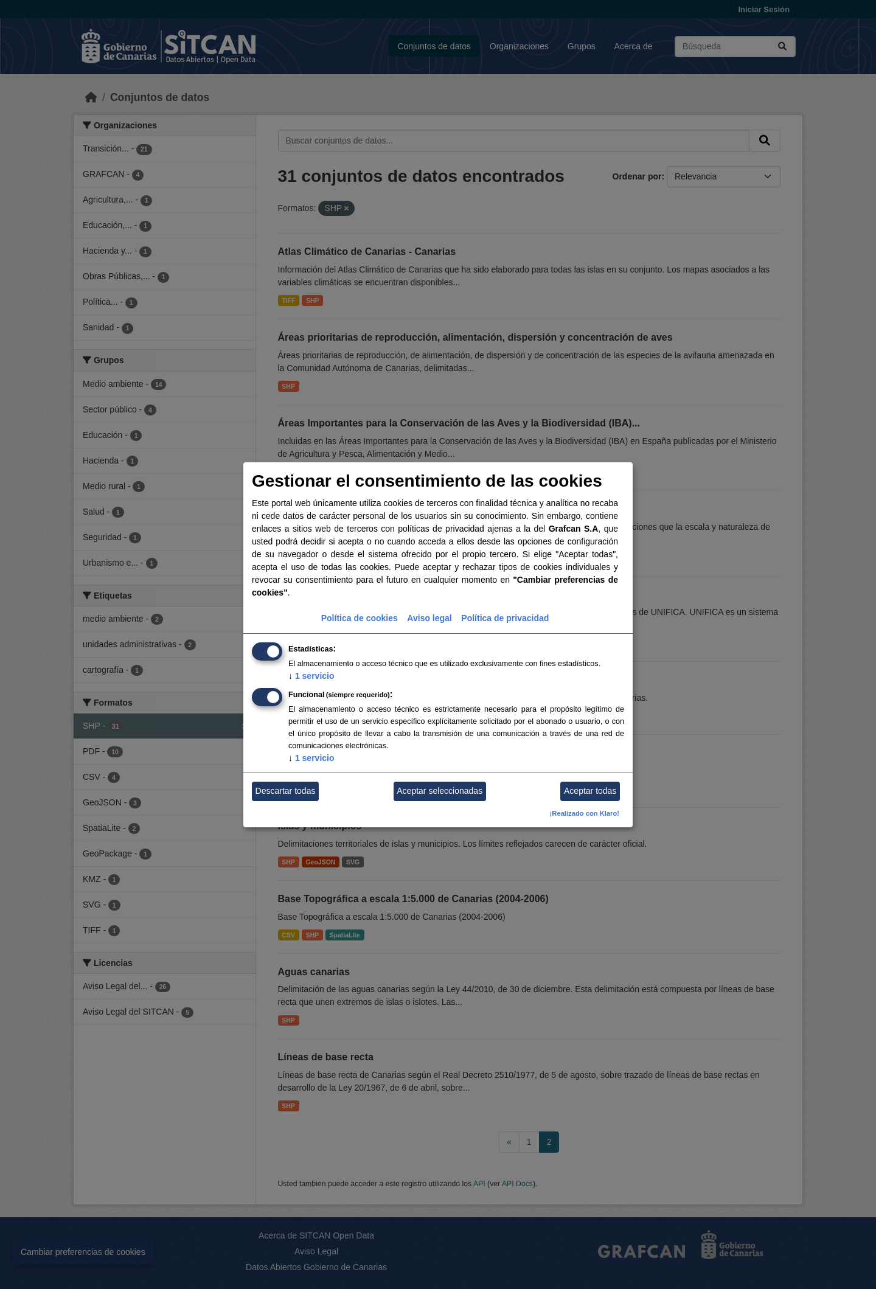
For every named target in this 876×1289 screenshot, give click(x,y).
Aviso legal (429, 618)
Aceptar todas (590, 791)
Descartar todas (285, 791)
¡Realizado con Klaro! (584, 813)
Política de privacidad (505, 618)
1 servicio (311, 676)
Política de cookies (359, 618)
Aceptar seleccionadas (439, 791)
